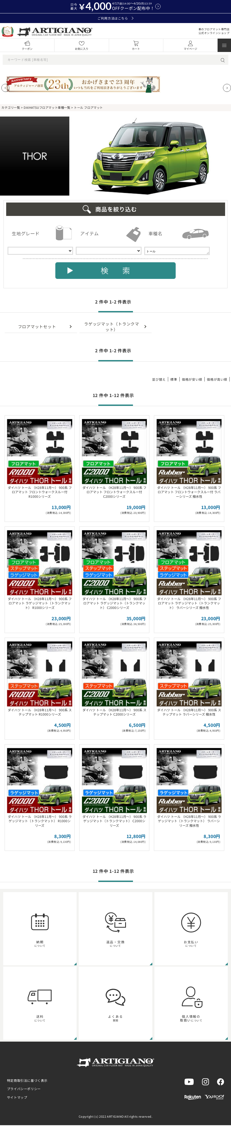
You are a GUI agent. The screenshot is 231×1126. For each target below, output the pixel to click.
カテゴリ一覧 (10, 107)
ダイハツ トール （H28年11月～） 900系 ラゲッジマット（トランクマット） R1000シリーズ (40, 822)
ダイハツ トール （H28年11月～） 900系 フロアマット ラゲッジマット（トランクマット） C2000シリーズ (114, 604)
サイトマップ (17, 1098)
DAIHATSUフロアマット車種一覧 (47, 107)
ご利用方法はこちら (115, 18)
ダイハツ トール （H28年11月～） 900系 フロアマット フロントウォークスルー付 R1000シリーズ (40, 493)
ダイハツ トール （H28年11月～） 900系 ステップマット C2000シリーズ (114, 712)
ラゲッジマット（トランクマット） (111, 327)
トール (177, 251)
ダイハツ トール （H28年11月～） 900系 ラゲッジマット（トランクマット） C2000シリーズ (114, 822)
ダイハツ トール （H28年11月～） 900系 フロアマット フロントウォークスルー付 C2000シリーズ (114, 493)
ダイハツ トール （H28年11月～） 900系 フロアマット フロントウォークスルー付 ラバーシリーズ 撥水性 (189, 493)
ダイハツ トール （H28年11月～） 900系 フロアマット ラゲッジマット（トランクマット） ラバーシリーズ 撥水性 (189, 604)
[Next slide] (227, 88)
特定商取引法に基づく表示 (27, 1081)
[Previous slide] (5, 88)
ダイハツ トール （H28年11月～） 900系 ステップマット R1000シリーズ (40, 712)
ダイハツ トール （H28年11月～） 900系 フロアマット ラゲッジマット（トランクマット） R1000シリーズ (40, 604)
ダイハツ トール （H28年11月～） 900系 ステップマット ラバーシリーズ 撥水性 (189, 712)
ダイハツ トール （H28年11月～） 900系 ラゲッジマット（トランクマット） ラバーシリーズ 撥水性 (189, 822)
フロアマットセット (37, 327)
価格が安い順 (192, 380)
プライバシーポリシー (24, 1089)
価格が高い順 (217, 380)
